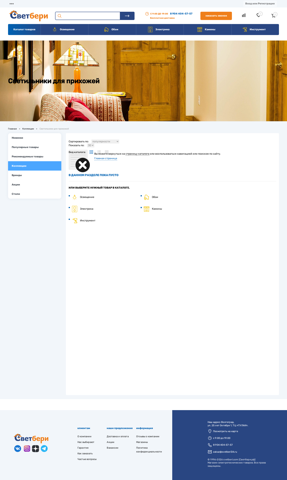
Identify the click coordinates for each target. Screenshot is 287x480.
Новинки (17, 137)
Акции (98, 3)
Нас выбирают (85, 442)
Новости (177, 3)
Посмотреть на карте (225, 431)
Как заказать (85, 453)
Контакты (117, 3)
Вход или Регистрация (260, 3)
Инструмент (254, 29)
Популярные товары (25, 147)
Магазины (14, 3)
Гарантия (83, 447)
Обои (111, 29)
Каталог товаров (24, 29)
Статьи (158, 3)
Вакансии (139, 3)
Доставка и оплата (117, 436)
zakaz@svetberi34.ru (225, 451)
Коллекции (19, 165)
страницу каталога (137, 153)
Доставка (60, 3)
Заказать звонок (216, 15)
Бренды (17, 175)
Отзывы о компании (147, 436)
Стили (16, 194)
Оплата (80, 3)
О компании (37, 3)
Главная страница (105, 158)
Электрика (158, 29)
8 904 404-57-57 (181, 13)
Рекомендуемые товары (27, 156)
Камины (206, 29)
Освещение (63, 29)
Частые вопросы (87, 459)
